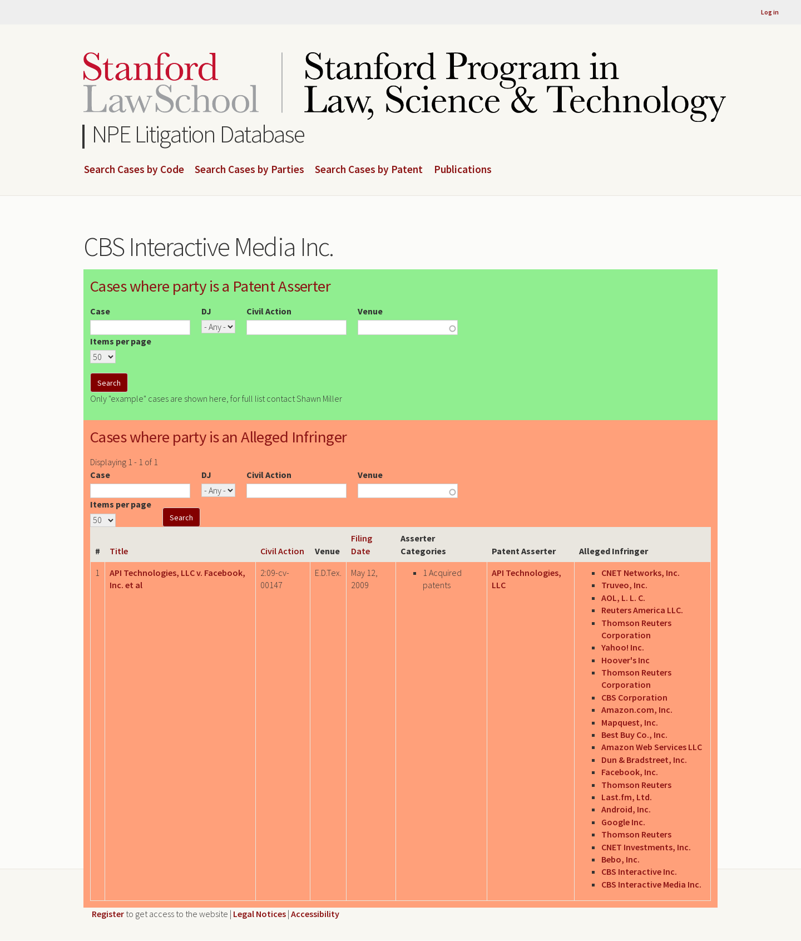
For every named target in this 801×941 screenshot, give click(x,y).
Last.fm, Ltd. (626, 796)
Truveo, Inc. (624, 584)
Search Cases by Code (134, 170)
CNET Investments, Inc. (646, 847)
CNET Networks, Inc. (640, 572)
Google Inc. (623, 821)
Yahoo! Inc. (622, 647)
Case (100, 311)
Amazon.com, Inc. (637, 709)
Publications (463, 170)
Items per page (120, 341)
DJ (206, 311)
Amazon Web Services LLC (651, 746)
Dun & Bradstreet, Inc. (644, 759)
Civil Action (268, 311)
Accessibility (315, 913)
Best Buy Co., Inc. (634, 734)
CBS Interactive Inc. (639, 871)
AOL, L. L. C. (623, 597)
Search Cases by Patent (369, 170)
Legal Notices (259, 913)
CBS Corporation (634, 697)
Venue (370, 311)
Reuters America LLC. (642, 609)
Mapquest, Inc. (629, 722)
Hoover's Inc (625, 660)
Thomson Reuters (636, 784)
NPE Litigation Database (198, 134)
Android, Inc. (626, 809)
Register (108, 913)
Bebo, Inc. (620, 859)
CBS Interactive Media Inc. (651, 884)
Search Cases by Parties (249, 170)
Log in (770, 12)
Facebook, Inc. (629, 771)
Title (119, 550)
